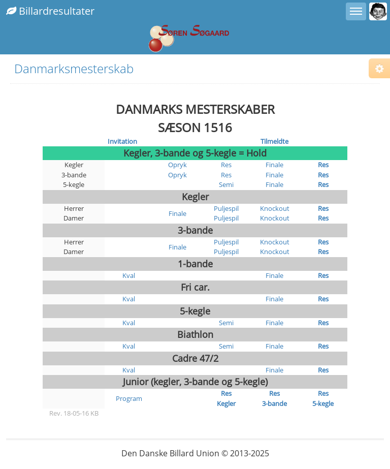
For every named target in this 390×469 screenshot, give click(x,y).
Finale (274, 164)
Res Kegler (226, 398)
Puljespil (226, 208)
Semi (226, 184)
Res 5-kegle (323, 398)
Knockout (274, 208)
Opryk (177, 164)
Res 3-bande (274, 398)
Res (226, 164)
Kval (128, 275)
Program (129, 398)
